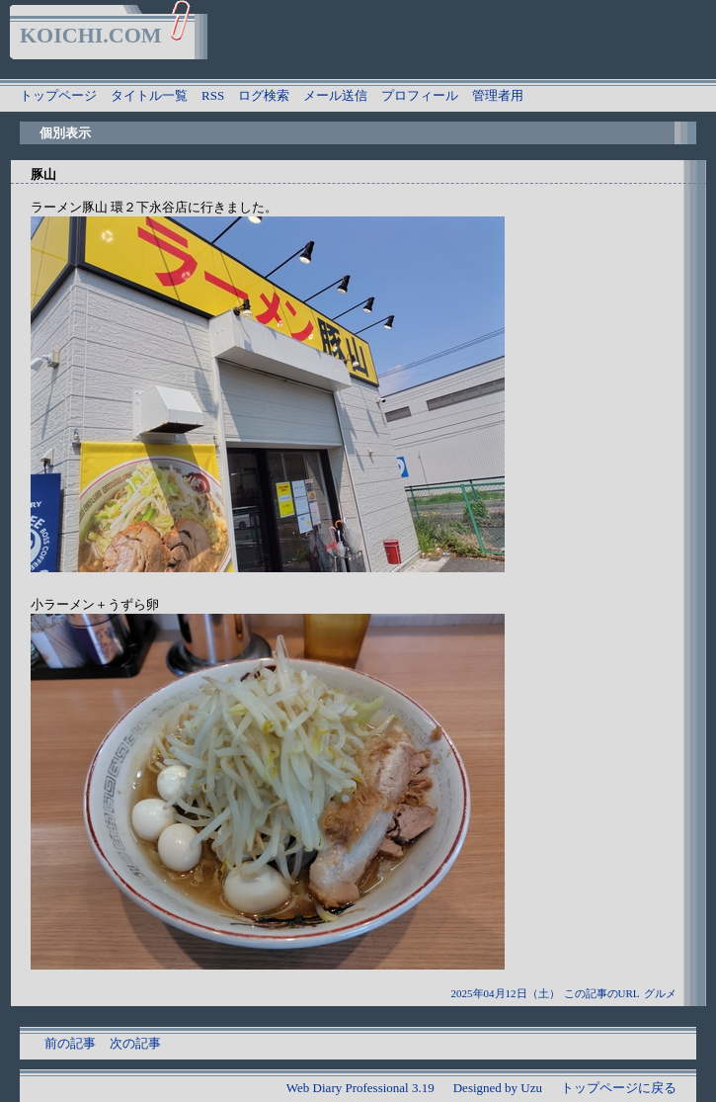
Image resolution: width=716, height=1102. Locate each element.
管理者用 (497, 95)
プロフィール (419, 95)
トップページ (58, 95)
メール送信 (335, 95)
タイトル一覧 (149, 95)
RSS (212, 95)
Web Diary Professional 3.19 (360, 1087)
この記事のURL (602, 993)
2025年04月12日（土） (505, 993)
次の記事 (135, 1043)
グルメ (660, 993)
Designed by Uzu (497, 1087)
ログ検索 (263, 95)
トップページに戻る (618, 1087)
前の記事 (70, 1043)
